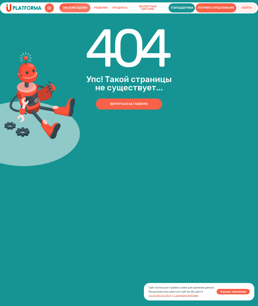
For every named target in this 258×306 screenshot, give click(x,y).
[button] (182, 8)
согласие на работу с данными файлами (173, 295)
